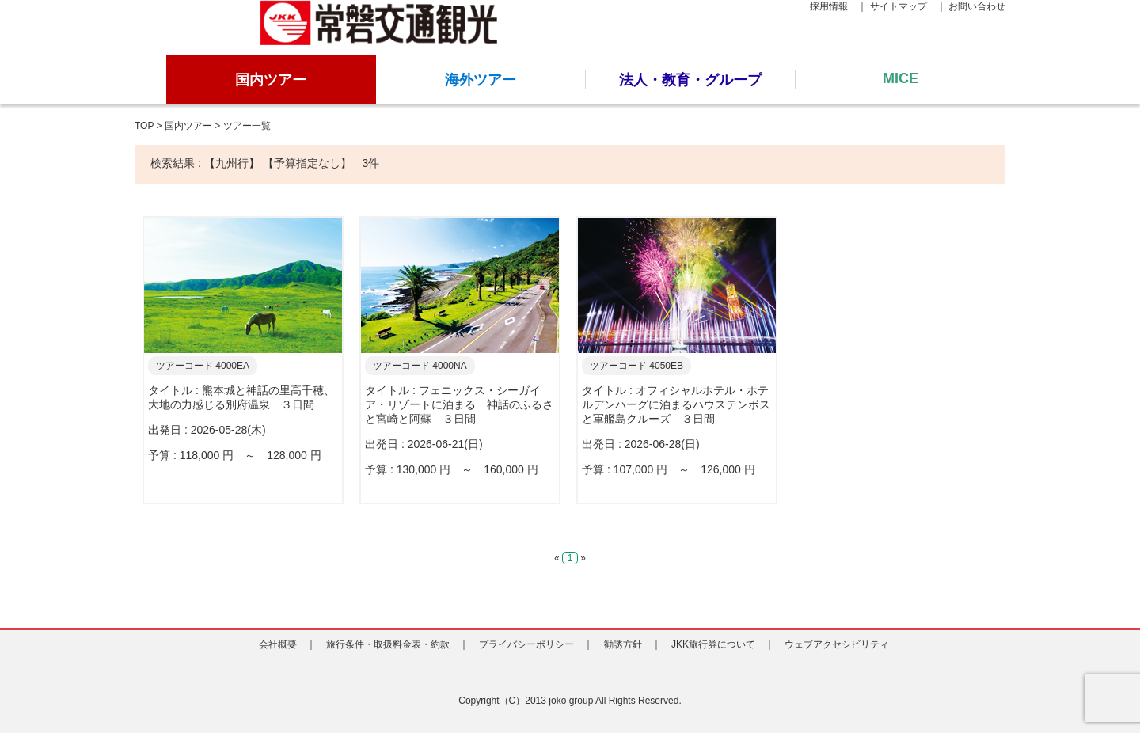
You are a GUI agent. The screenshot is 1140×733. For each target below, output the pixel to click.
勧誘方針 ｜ (632, 644)
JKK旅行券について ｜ (722, 644)
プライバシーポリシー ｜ (536, 644)
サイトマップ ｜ (908, 6)
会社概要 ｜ (287, 644)
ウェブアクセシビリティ (842, 644)
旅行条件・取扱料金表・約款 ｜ (397, 644)
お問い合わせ (976, 6)
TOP (144, 125)
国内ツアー (188, 125)
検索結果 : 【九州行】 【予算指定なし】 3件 (264, 163)
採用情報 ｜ (838, 6)
